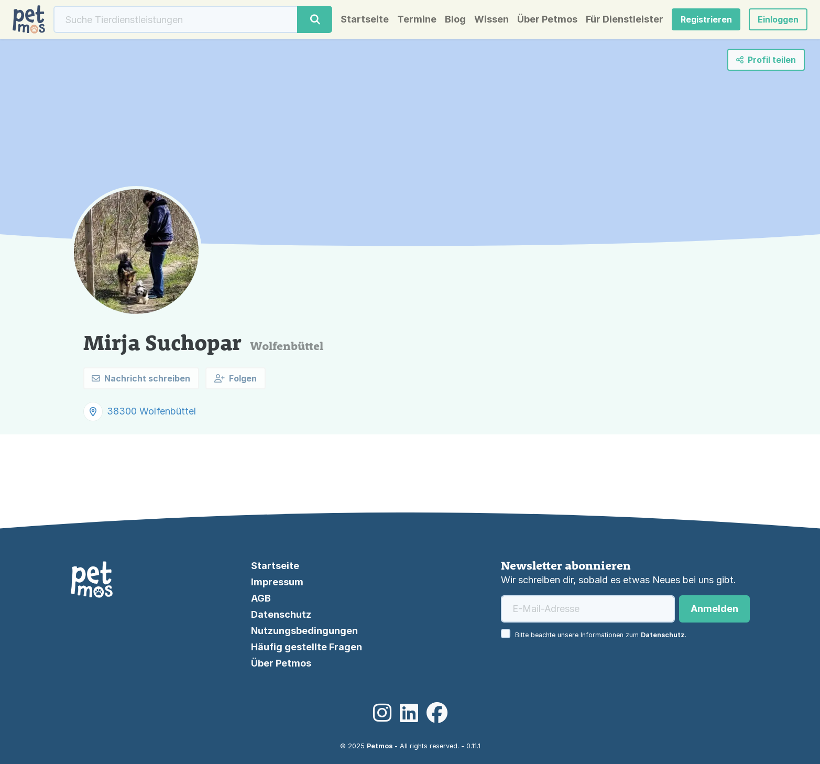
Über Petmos (547, 19)
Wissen (491, 19)
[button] (778, 19)
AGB (261, 598)
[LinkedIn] (409, 713)
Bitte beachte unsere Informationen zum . (600, 635)
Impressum (277, 581)
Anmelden (714, 608)
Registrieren (706, 19)
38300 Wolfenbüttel (151, 411)
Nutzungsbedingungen (304, 630)
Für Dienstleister (624, 19)
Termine (416, 19)
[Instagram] (382, 713)
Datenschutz (281, 614)
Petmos (379, 746)
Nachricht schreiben (141, 378)
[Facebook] (437, 713)
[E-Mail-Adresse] (588, 609)
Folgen (235, 378)
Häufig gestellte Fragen (306, 646)
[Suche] (175, 19)
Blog (455, 19)
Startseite (365, 19)
